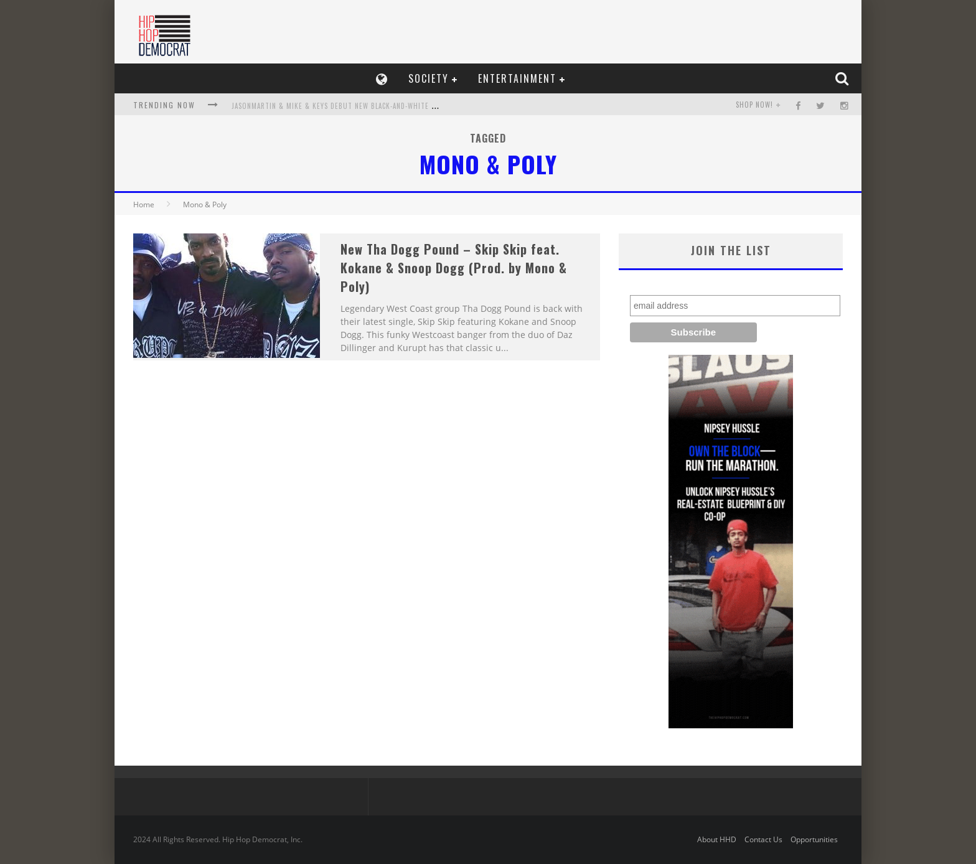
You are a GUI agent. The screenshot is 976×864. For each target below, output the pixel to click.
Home (143, 204)
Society (428, 78)
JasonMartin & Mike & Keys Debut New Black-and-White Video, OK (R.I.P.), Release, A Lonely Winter (407, 106)
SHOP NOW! (754, 105)
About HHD (716, 839)
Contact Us (763, 839)
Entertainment (517, 78)
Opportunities (814, 839)
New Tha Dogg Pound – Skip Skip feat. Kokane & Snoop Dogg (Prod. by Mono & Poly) (453, 268)
